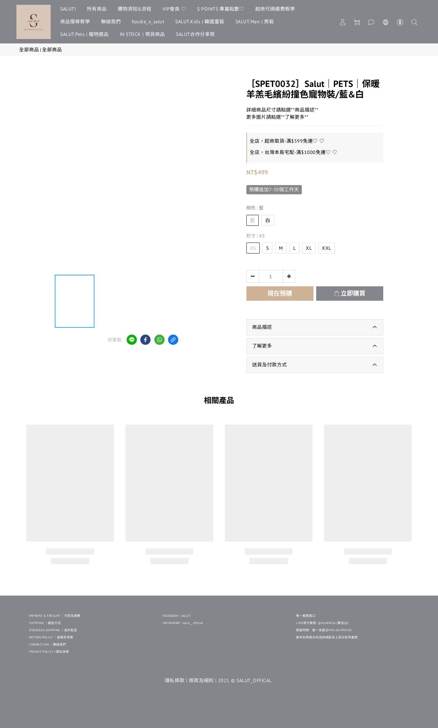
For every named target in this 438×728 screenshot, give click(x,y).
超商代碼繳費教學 (275, 9)
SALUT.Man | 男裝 (254, 21)
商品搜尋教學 (75, 21)
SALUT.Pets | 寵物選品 (84, 34)
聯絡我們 (111, 21)
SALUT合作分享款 (195, 34)
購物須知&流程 (135, 9)
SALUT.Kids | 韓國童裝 (199, 21)
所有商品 (97, 9)
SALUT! (68, 9)
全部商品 (29, 50)
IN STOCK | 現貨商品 (142, 34)
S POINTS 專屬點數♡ (220, 9)
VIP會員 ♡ (174, 9)
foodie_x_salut (148, 21)
